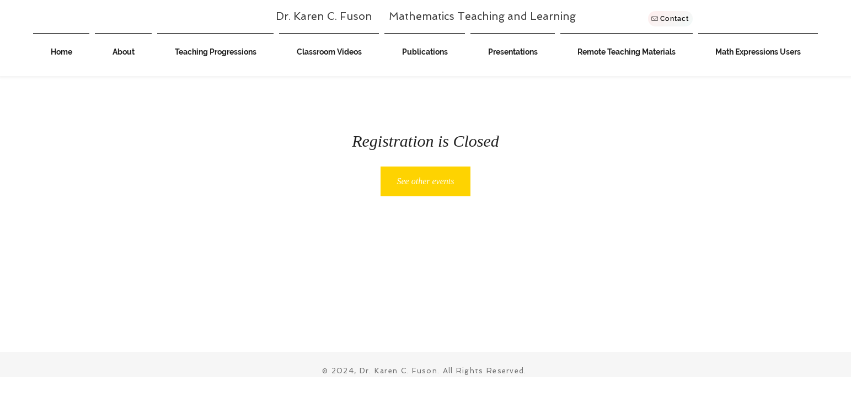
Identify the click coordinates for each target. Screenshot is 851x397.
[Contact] (670, 18)
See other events (425, 181)
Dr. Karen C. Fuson (332, 16)
